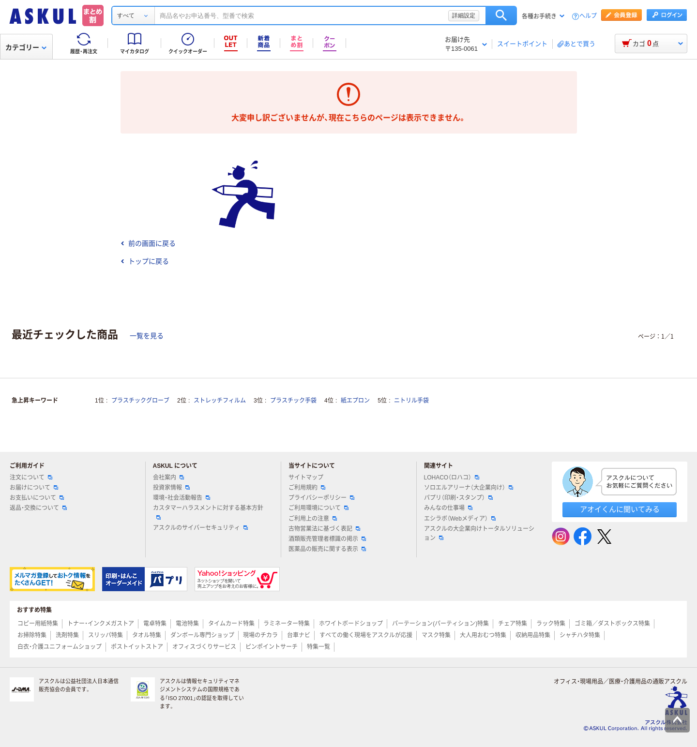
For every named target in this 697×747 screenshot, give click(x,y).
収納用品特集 (532, 635)
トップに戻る (145, 261)
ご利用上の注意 (312, 518)
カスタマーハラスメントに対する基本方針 (208, 512)
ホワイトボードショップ (351, 623)
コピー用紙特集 (37, 623)
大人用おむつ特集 (483, 635)
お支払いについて (37, 497)
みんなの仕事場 (448, 508)
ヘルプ (588, 16)
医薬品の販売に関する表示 (327, 549)
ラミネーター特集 (286, 623)
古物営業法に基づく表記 (324, 528)
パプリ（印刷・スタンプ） (458, 497)
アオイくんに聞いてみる (620, 509)
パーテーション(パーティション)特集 (440, 623)
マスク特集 (436, 635)
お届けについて (34, 487)
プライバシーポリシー (321, 497)
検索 (501, 15)
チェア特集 (512, 623)
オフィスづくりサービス (204, 646)
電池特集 (187, 623)
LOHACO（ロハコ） (452, 477)
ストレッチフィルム (220, 400)
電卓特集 (155, 623)
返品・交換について (38, 508)
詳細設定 (463, 15)
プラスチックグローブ (140, 400)
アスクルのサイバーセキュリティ (200, 527)
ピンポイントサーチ (271, 646)
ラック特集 (550, 623)
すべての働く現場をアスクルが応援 (365, 635)
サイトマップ (305, 477)
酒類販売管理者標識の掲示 (327, 539)
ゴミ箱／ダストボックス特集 (612, 623)
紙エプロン (355, 400)
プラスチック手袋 (293, 400)
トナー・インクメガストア (100, 623)
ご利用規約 (306, 487)
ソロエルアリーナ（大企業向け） (468, 487)
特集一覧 (318, 646)
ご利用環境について (318, 508)
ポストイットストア (137, 646)
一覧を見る (147, 336)
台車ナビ (298, 635)
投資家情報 (171, 487)
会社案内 (168, 477)
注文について (31, 477)
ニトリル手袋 (411, 400)
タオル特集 (146, 635)
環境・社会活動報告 (181, 497)
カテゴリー (25, 47)
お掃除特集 (31, 635)
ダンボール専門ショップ (202, 635)
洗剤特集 (67, 635)
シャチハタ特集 (580, 635)
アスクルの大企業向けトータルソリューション (479, 533)
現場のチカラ (260, 635)
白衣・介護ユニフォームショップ (59, 646)
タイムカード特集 (231, 623)
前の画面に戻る (148, 243)
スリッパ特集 (105, 635)
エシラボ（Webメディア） (460, 518)
